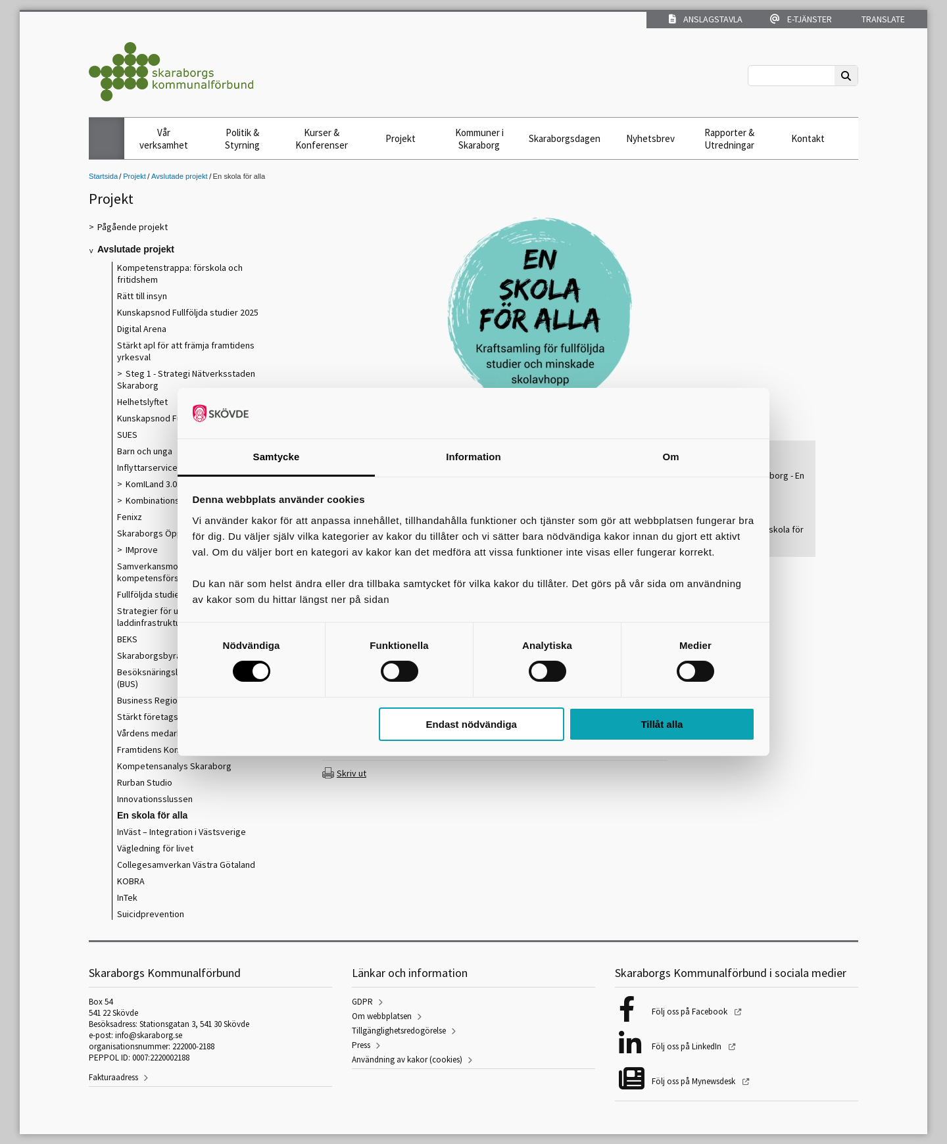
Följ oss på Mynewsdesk (694, 1081)
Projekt (400, 138)
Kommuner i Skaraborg (479, 138)
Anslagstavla (705, 19)
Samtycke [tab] (276, 456)
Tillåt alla (662, 724)
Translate (882, 19)
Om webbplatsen (382, 1016)
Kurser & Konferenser (321, 138)
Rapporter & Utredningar (729, 138)
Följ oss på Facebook (690, 1011)
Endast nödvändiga (471, 724)
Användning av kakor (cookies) (407, 1059)
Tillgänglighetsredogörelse (399, 1030)
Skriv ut (351, 773)
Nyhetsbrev (650, 138)
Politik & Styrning (242, 138)
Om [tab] (670, 456)
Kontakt (808, 138)
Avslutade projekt (179, 176)
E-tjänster (801, 19)
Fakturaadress (113, 1077)
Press (361, 1045)
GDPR (362, 1001)
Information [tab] (473, 456)
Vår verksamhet (163, 138)
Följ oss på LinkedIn (687, 1046)
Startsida (103, 176)
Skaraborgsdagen (564, 138)
